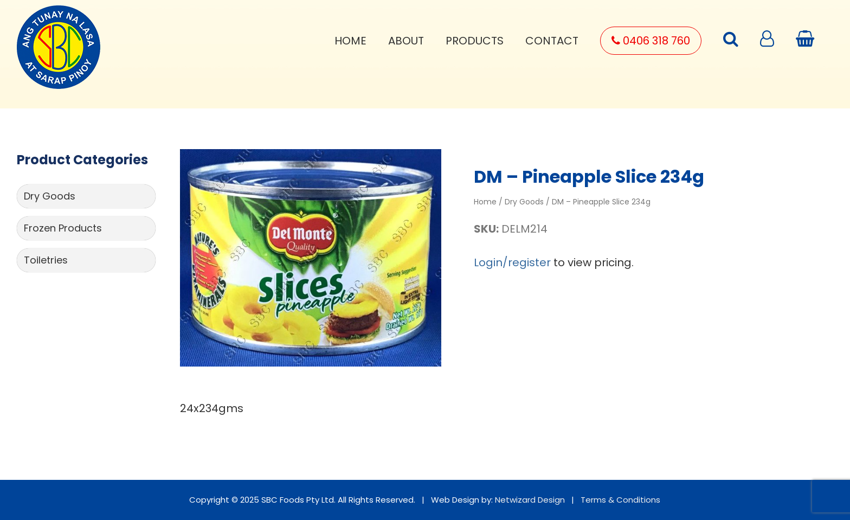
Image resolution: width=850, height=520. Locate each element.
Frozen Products (63, 228)
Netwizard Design (530, 499)
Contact (551, 40)
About (406, 40)
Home (350, 40)
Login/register (512, 262)
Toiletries (46, 260)
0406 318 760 (650, 40)
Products (475, 40)
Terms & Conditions (620, 499)
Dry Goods (49, 196)
